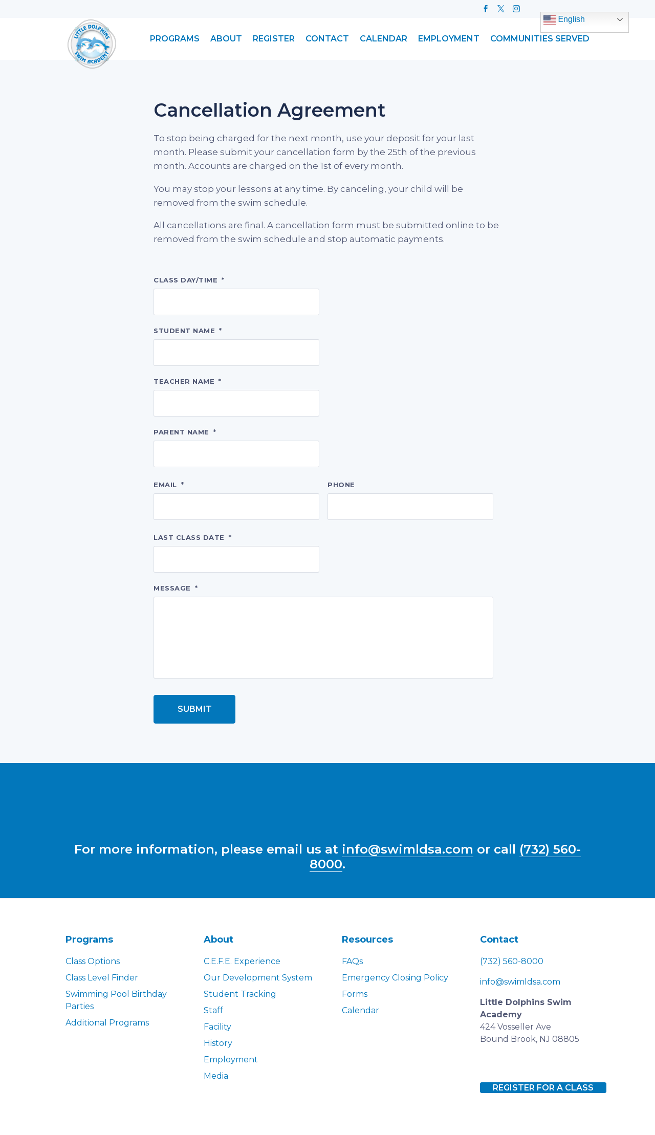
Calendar (383, 39)
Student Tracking (240, 994)
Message (176, 588)
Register (274, 39)
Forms (354, 994)
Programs (175, 39)
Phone (341, 485)
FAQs (352, 961)
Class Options (93, 961)
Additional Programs (107, 1023)
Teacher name (188, 381)
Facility (217, 1027)
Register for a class (543, 1088)
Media (216, 1076)
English (564, 20)
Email (169, 485)
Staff (213, 1010)
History (218, 1043)
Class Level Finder (102, 978)
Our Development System (258, 978)
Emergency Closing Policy (395, 978)
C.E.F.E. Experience (242, 961)
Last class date (192, 537)
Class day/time (189, 280)
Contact (327, 39)
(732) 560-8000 (511, 961)
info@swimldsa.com (407, 849)
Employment (448, 39)
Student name (188, 330)
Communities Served (540, 39)
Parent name (185, 432)
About (226, 39)
